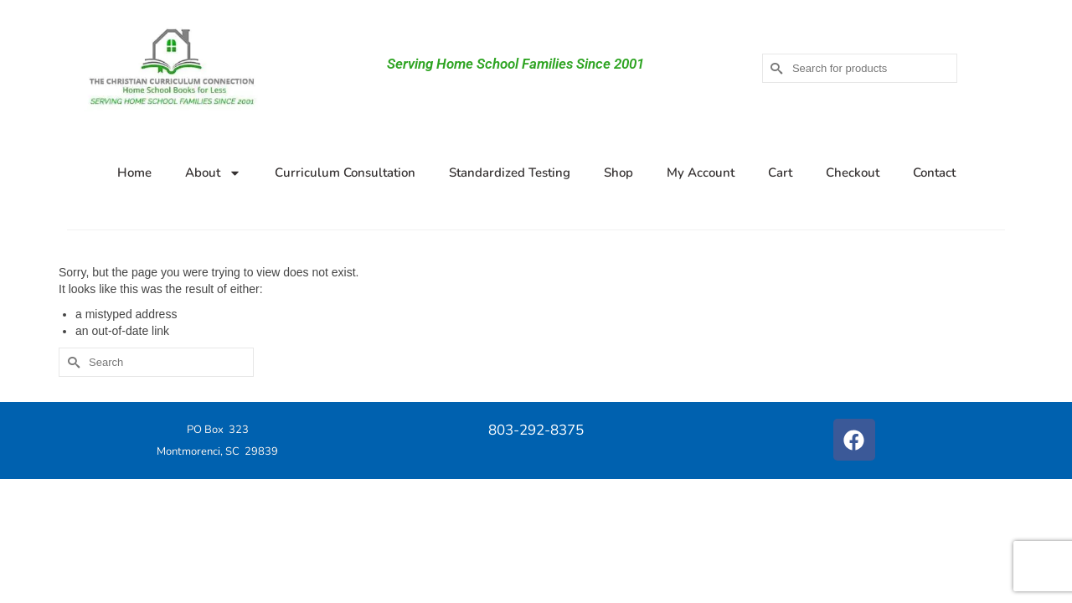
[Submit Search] (774, 68)
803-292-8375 (536, 430)
